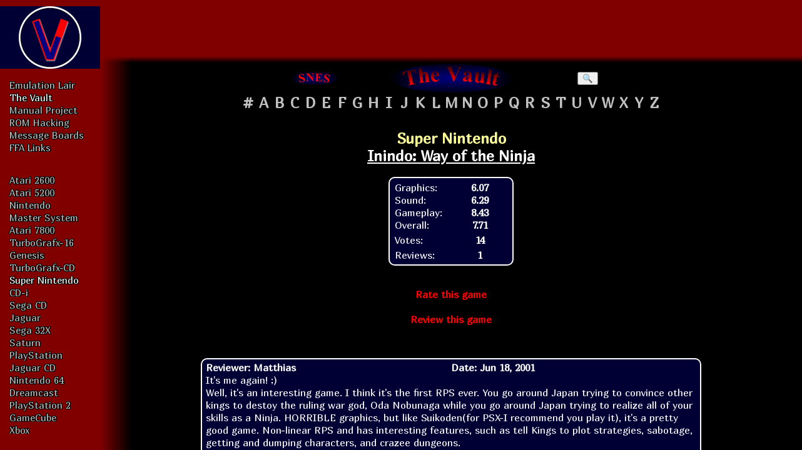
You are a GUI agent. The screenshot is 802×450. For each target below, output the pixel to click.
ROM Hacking (39, 122)
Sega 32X (30, 330)
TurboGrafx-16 (41, 242)
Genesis (26, 255)
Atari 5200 (31, 192)
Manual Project (43, 110)
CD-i (18, 292)
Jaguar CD (32, 367)
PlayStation (36, 355)
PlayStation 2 (40, 405)
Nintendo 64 (36, 380)
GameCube (32, 417)
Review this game (451, 319)
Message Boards (46, 135)
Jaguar (25, 317)
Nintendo (30, 205)
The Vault (31, 97)
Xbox (19, 430)
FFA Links (30, 147)
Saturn (25, 342)
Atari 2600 (31, 180)
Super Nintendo (44, 280)
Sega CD (28, 305)
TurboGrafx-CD (42, 267)
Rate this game (451, 294)
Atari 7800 (31, 230)
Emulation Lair (42, 85)
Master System (43, 217)
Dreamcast (33, 392)
